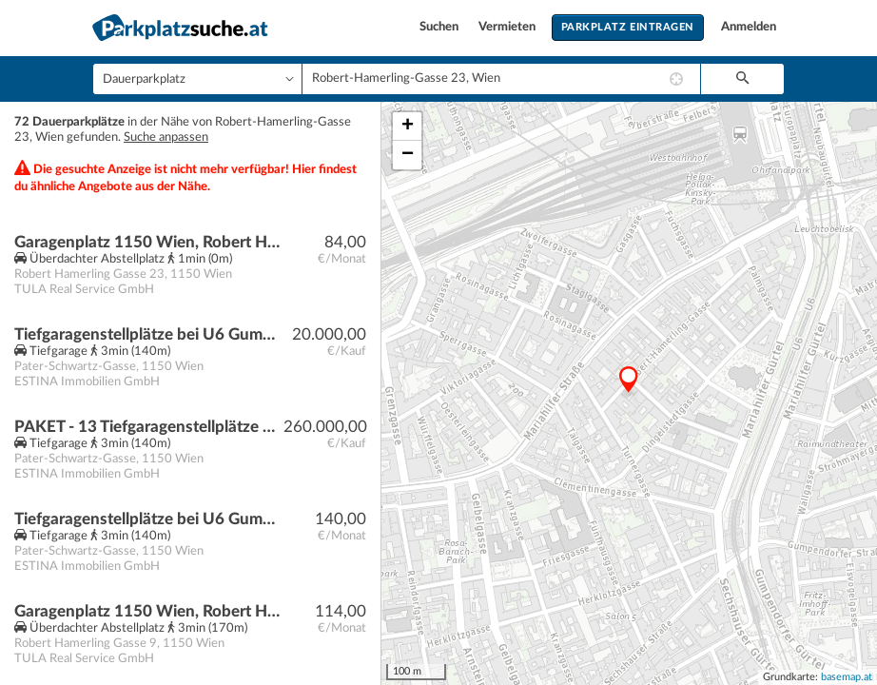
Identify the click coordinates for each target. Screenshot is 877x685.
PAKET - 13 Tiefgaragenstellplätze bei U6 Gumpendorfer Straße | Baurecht (148, 427)
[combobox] (501, 79)
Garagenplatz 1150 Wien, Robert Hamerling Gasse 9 (148, 611)
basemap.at (846, 677)
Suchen (440, 27)
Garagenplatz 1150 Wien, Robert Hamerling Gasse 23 (148, 242)
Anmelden (748, 27)
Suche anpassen (166, 137)
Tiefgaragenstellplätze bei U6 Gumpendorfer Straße (148, 519)
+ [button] (407, 126)
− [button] (407, 155)
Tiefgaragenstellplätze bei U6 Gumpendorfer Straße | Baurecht (148, 334)
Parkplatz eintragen (627, 27)
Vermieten (508, 27)
